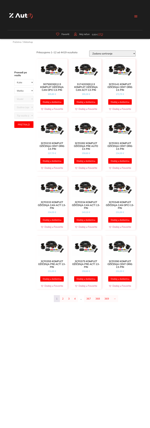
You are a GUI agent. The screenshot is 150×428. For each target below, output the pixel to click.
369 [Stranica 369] (106, 300)
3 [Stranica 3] (69, 300)
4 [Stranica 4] (75, 300)
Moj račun (80, 35)
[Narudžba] (112, 55)
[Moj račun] (71, 34)
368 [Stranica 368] (97, 300)
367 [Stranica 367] (88, 300)
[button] (135, 16)
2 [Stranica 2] (63, 300)
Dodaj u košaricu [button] (52, 103)
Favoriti (61, 35)
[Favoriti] (53, 34)
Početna (17, 43)
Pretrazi (24, 126)
